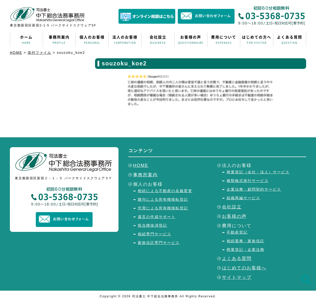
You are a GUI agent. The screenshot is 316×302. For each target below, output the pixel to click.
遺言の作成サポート (157, 217)
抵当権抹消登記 (152, 225)
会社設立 (157, 39)
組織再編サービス (243, 198)
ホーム (26, 39)
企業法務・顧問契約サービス (254, 189)
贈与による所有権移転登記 (163, 199)
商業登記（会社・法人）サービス (258, 172)
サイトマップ (237, 277)
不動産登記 (237, 232)
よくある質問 (289, 39)
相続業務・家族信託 (245, 241)
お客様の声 (191, 39)
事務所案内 (59, 39)
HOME (140, 165)
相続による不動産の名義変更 (165, 191)
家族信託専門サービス (159, 243)
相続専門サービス (154, 234)
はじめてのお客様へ (244, 267)
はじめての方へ (256, 39)
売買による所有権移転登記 (163, 208)
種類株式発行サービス (248, 181)
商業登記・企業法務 (245, 249)
